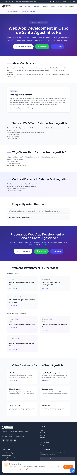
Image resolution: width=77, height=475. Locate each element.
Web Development (7, 455)
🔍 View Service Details (23, 46)
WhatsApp (41, 251)
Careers (60, 6)
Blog (65, 6)
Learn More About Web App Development (24, 108)
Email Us (57, 251)
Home (20, 6)
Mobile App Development (9, 453)
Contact (71, 6)
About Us (28, 6)
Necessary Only (56, 467)
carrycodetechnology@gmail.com (14, 436)
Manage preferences (25, 470)
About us (42, 432)
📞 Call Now (57, 46)
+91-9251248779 (23, 251)
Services (37, 6)
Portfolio (53, 6)
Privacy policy (43, 445)
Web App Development (13, 11)
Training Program (44, 440)
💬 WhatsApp (42, 46)
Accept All (68, 467)
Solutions (45, 6)
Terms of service (44, 442)
